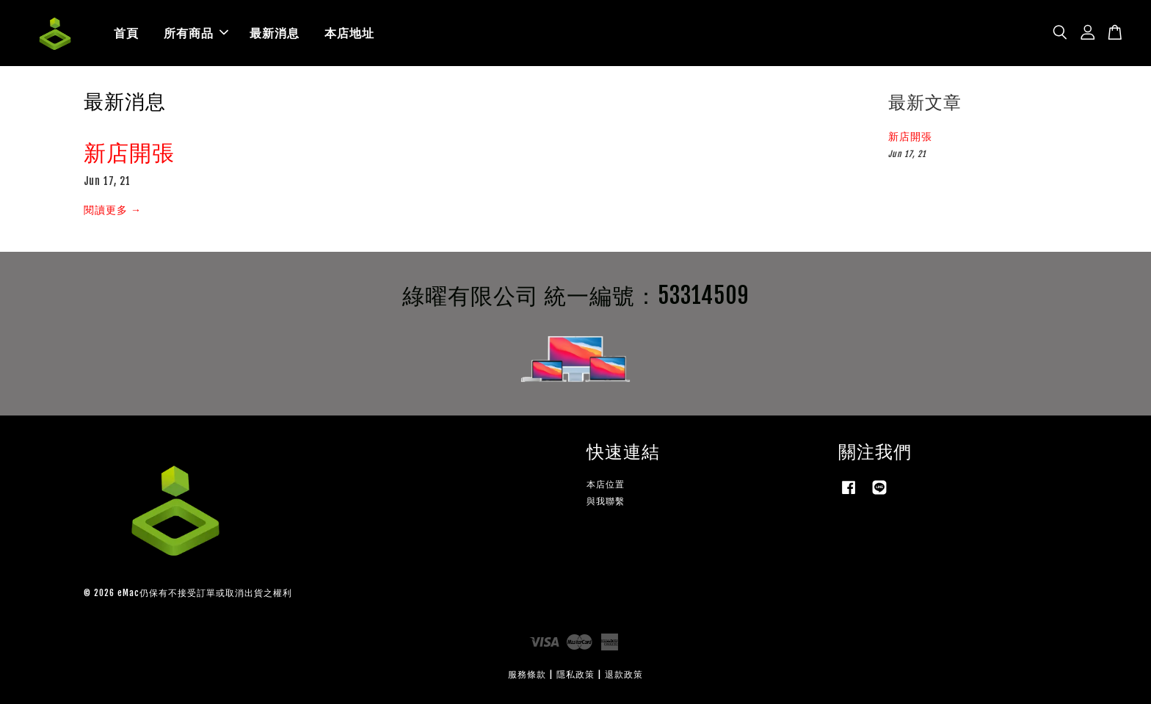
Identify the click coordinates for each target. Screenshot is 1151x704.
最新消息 (274, 33)
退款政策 (624, 674)
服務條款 (527, 674)
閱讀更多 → (113, 209)
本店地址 (349, 33)
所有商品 (196, 33)
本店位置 (606, 484)
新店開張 (129, 152)
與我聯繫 (606, 501)
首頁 (126, 33)
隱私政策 (575, 674)
